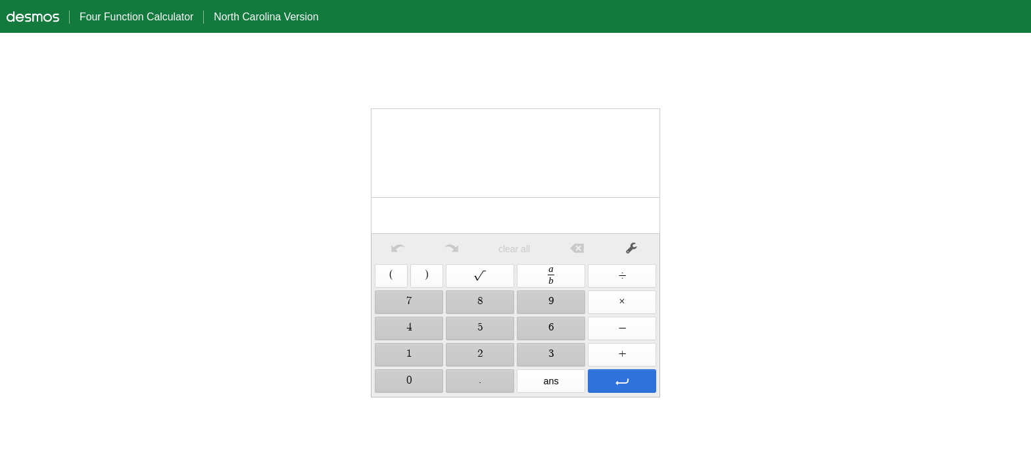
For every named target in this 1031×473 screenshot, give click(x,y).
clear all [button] (514, 249)
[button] (398, 248)
